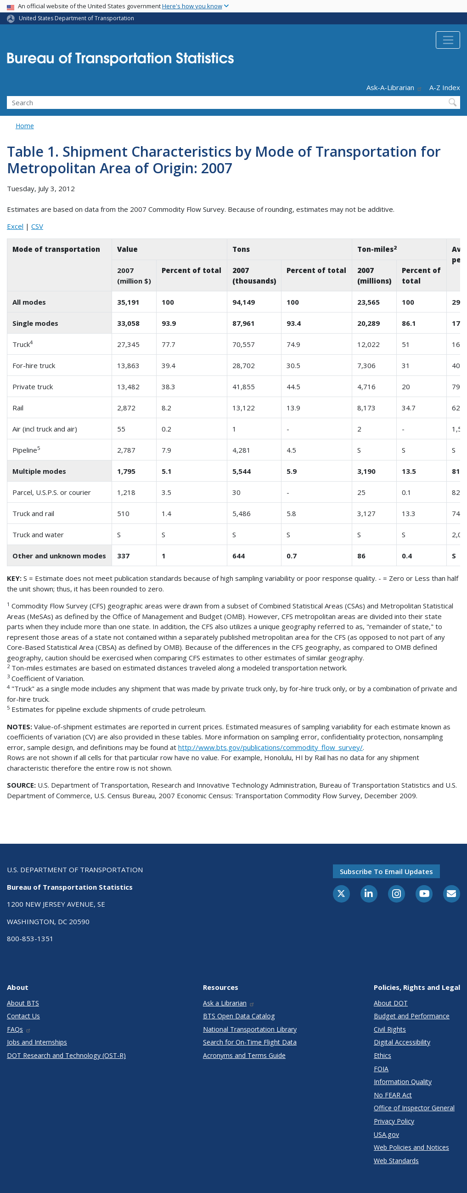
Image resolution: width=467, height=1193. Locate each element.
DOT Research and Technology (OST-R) (66, 1055)
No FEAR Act (393, 1095)
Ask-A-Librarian (394, 87)
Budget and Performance (412, 1015)
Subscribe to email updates (386, 871)
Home (25, 125)
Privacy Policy (394, 1121)
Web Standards (396, 1160)
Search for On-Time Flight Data (250, 1042)
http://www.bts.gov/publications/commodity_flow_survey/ (270, 747)
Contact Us (23, 1015)
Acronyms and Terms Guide (244, 1055)
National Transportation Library (250, 1029)
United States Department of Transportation (76, 18)
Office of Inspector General (414, 1107)
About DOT (391, 1003)
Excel (15, 226)
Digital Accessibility (402, 1042)
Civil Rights (390, 1029)
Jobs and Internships (37, 1042)
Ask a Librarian (229, 1003)
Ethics (382, 1055)
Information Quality (403, 1081)
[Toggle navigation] (448, 40)
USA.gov (386, 1134)
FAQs (19, 1029)
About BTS (23, 1003)
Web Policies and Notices (411, 1147)
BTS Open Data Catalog (239, 1015)
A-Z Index (444, 87)
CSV (37, 226)
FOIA (381, 1068)
